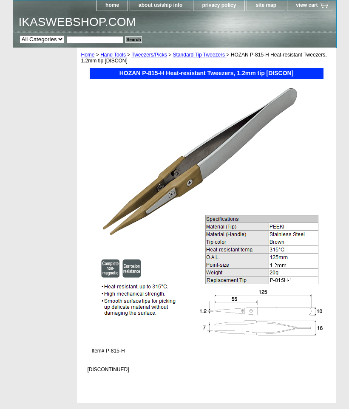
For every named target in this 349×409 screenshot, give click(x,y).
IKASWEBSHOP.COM (77, 21)
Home (88, 55)
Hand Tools (113, 55)
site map (265, 5)
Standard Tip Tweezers (200, 55)
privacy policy (219, 5)
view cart (307, 5)
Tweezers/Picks (149, 55)
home (112, 5)
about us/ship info (160, 5)
